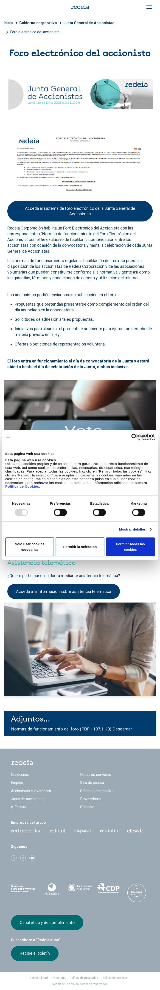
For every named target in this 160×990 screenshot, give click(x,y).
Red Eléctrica (26, 831)
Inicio (8, 23)
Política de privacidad (84, 977)
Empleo (17, 782)
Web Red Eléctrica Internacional (109, 831)
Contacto (87, 807)
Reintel (58, 831)
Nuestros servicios (95, 774)
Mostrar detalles (132, 529)
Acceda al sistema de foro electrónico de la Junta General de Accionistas (80, 211)
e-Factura (18, 807)
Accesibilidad (38, 977)
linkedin (23, 858)
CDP (108, 888)
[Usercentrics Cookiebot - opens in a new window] (135, 437)
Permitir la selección (80, 547)
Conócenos (20, 774)
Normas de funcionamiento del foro (45, 729)
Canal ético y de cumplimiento (47, 922)
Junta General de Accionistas (88, 23)
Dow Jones (23, 888)
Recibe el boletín (35, 953)
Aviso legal (58, 977)
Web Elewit (135, 831)
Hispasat (82, 831)
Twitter (14, 858)
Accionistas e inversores (31, 791)
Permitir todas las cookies (130, 546)
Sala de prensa (92, 782)
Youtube (32, 858)
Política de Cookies (22, 486)
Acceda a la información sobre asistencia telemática (63, 591)
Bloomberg (136, 892)
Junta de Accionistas (28, 799)
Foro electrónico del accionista (34, 32)
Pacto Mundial (80, 888)
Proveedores (90, 799)
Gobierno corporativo (38, 23)
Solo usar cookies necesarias (29, 546)
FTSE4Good (51, 889)
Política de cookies (114, 977)
